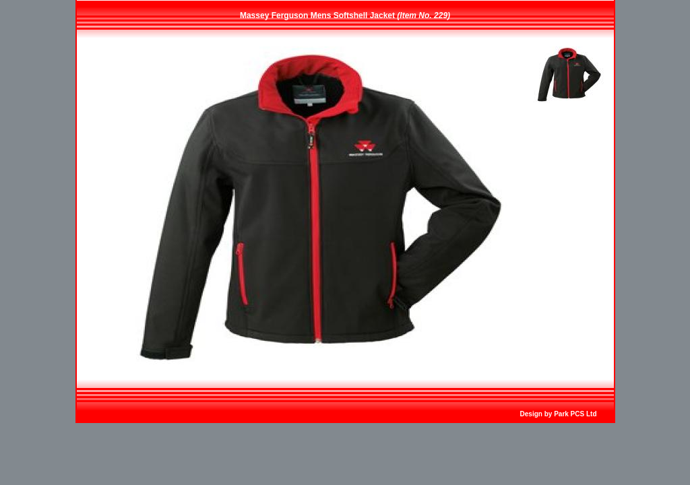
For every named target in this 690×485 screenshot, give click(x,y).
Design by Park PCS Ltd (558, 414)
